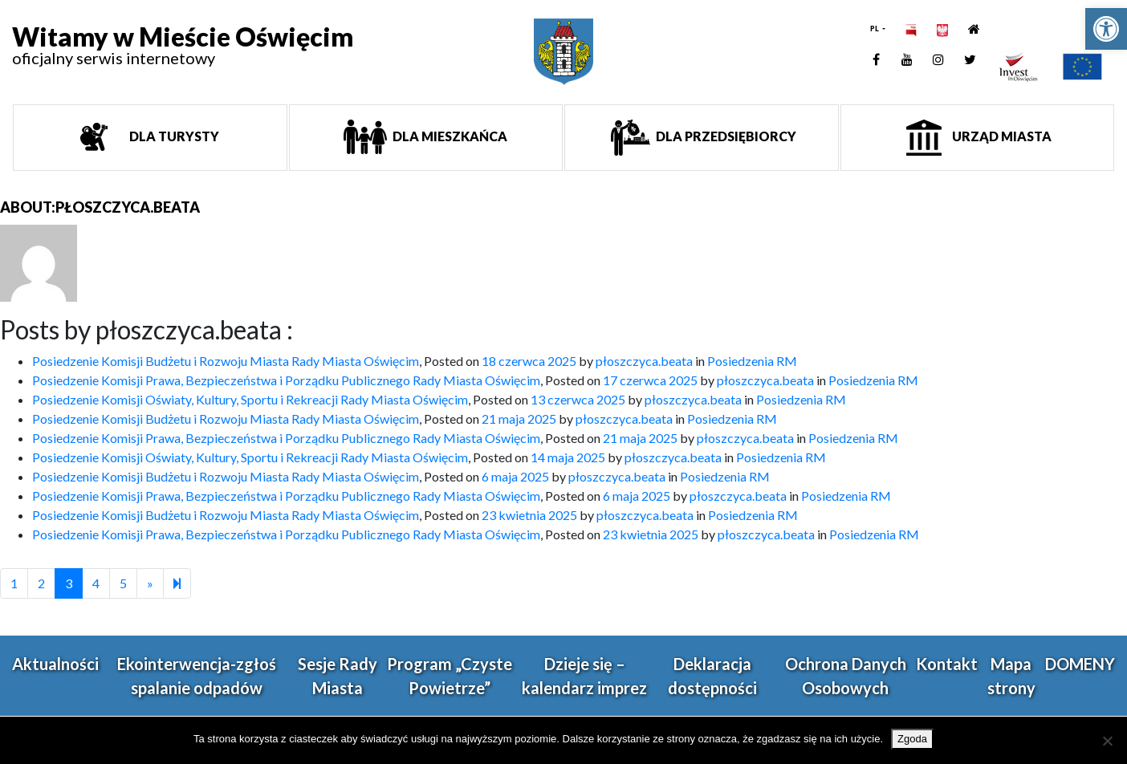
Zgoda (912, 739)
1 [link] (14, 583)
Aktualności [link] (55, 663)
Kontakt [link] (947, 663)
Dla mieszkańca (448, 136)
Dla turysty (173, 136)
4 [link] (96, 583)
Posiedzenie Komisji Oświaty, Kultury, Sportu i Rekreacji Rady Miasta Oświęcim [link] (250, 399)
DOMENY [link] (1080, 663)
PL (875, 28)
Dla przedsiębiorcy (724, 136)
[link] (1106, 29)
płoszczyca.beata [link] (644, 360)
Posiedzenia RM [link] (752, 360)
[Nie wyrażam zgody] (1107, 741)
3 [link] (68, 583)
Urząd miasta (1001, 136)
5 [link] (123, 583)
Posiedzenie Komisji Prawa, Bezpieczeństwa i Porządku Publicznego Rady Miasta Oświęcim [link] (286, 380)
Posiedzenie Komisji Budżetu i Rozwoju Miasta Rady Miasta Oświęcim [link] (225, 360)
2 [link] (41, 583)
